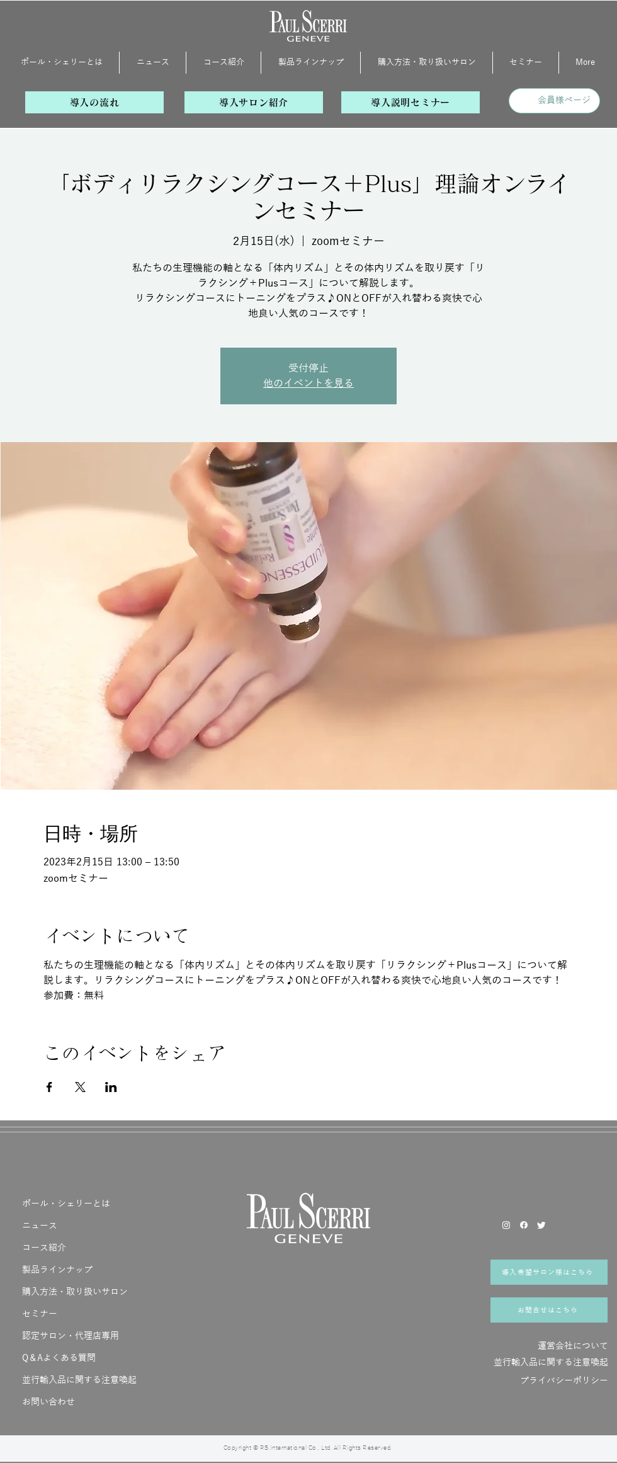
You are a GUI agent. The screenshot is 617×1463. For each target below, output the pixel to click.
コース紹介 (44, 1248)
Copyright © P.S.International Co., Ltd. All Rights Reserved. (308, 1447)
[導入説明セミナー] (410, 102)
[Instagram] (506, 1225)
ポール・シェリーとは (66, 1204)
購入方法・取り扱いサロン (75, 1292)
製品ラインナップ (57, 1270)
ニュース (39, 1226)
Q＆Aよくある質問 (59, 1358)
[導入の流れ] (94, 102)
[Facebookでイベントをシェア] (49, 1087)
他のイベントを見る (308, 383)
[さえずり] (541, 1225)
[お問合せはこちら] (549, 1310)
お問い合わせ (48, 1402)
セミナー (39, 1314)
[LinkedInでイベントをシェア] (111, 1087)
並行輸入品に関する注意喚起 (79, 1380)
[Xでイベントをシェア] (80, 1087)
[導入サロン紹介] (253, 102)
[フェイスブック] (524, 1225)
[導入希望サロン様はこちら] (549, 1272)
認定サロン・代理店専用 (70, 1336)
